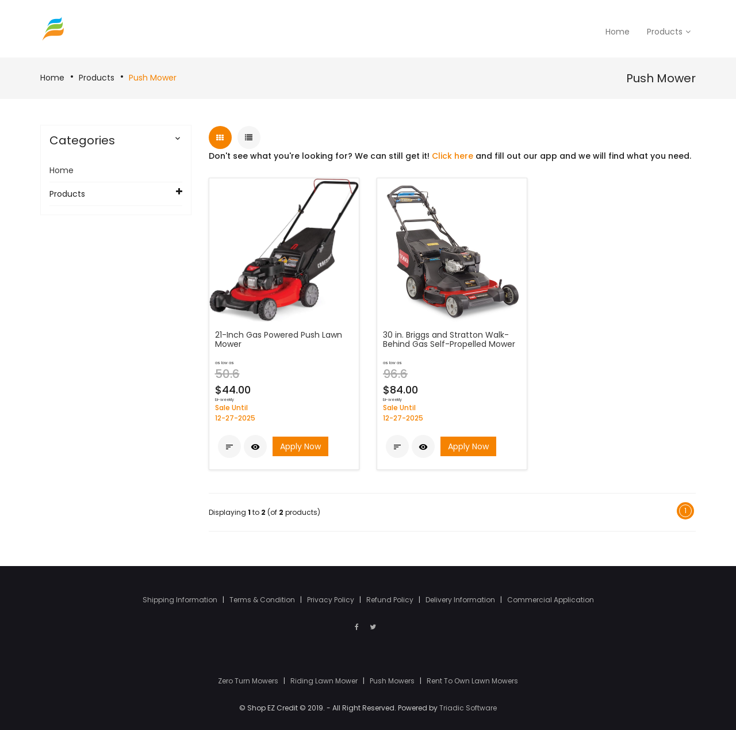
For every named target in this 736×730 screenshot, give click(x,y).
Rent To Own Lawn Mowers (472, 681)
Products (96, 77)
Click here (452, 156)
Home (52, 77)
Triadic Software (468, 708)
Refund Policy (390, 600)
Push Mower (153, 77)
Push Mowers (393, 681)
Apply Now (300, 446)
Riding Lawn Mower (324, 681)
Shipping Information (181, 600)
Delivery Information (461, 600)
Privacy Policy (331, 600)
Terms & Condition (263, 600)
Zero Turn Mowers (249, 681)
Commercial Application (550, 600)
